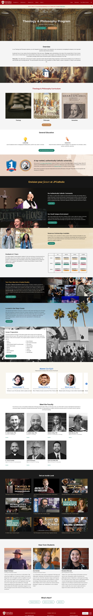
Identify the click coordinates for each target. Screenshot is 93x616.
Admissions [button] (23, 2)
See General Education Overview (46, 150)
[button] (91, 2)
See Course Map (52, 28)
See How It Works (10, 296)
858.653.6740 (31, 615)
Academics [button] (16, 2)
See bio (6, 436)
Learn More (51, 203)
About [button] (42, 2)
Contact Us (51, 615)
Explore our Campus (48, 601)
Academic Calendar (74, 615)
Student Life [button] (31, 2)
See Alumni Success (11, 355)
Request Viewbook (41, 28)
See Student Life (52, 222)
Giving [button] (37, 2)
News (72, 2)
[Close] (91, 6)
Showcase (77, 2)
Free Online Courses (84, 2)
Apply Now (60, 601)
